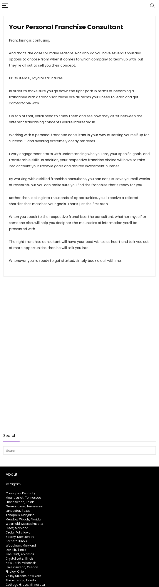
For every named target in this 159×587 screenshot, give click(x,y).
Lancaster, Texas (18, 511)
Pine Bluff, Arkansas (20, 554)
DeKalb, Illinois (16, 550)
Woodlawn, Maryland (21, 546)
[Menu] (5, 6)
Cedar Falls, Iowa (18, 532)
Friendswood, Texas (20, 502)
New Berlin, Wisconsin (21, 563)
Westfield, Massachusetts (25, 524)
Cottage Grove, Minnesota (25, 585)
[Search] (152, 6)
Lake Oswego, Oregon (22, 567)
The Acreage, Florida (21, 580)
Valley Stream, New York (23, 576)
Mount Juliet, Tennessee (23, 498)
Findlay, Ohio (15, 572)
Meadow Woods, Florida (23, 519)
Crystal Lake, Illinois (19, 559)
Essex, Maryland (17, 528)
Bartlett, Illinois (16, 541)
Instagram (13, 484)
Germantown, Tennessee (24, 506)
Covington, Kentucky (20, 493)
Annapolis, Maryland (20, 515)
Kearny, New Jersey (20, 537)
